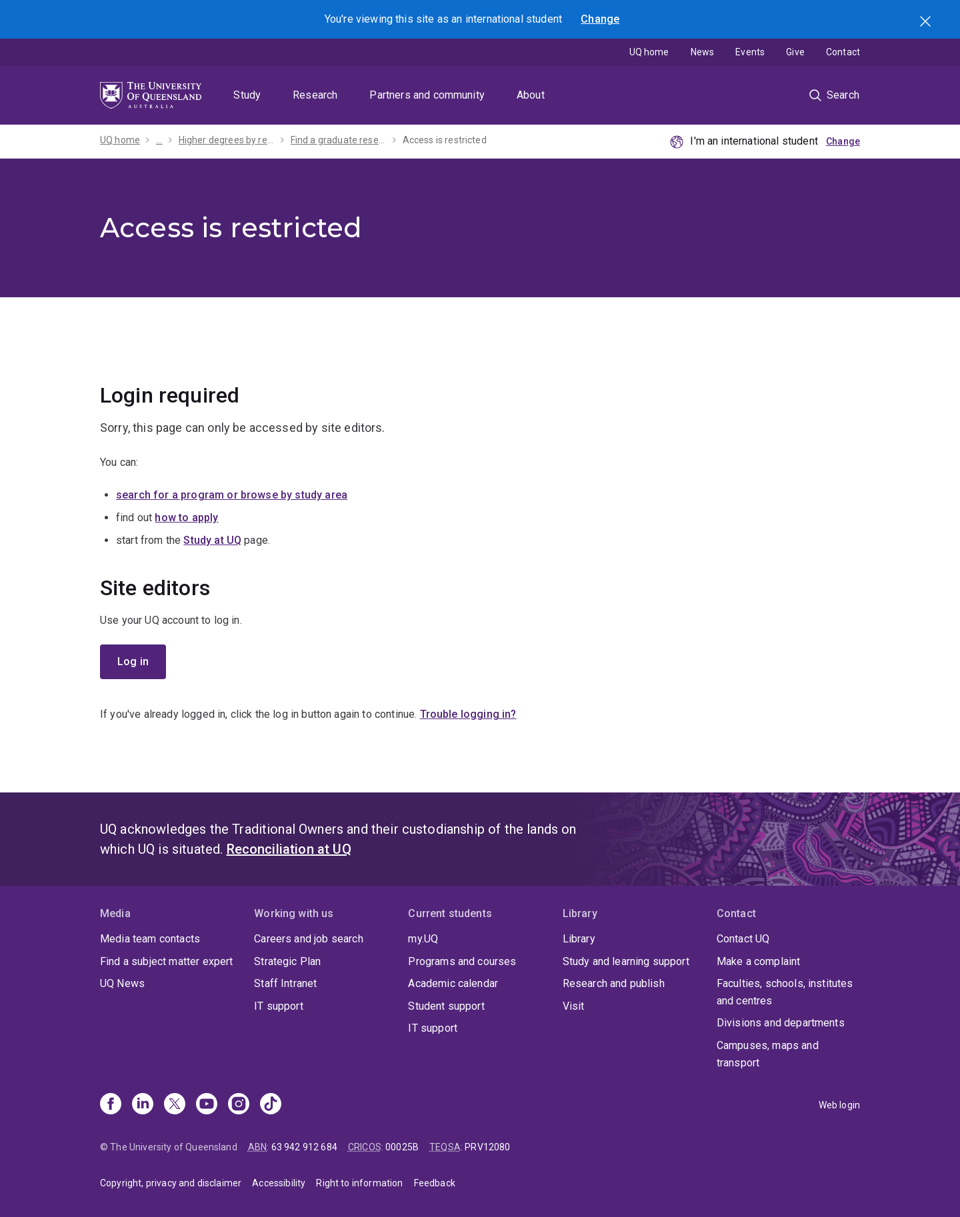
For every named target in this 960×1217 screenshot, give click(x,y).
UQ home (649, 52)
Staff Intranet (285, 983)
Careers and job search (308, 938)
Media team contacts (150, 938)
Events (750, 52)
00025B (402, 1147)
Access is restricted (445, 140)
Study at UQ (212, 540)
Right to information (359, 1183)
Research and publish (614, 983)
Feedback (434, 1183)
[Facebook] (110, 1105)
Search (926, 22)
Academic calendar (453, 983)
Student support (446, 1006)
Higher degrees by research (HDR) (227, 140)
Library (579, 938)
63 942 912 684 (304, 1147)
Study (247, 95)
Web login (839, 1105)
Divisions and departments (781, 1022)
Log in (133, 661)
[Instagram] (238, 1105)
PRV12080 (487, 1147)
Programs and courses (462, 961)
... (159, 140)
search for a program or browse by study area (231, 495)
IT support (278, 1006)
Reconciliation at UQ (289, 849)
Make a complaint (759, 961)
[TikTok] (270, 1105)
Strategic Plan (287, 961)
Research (315, 95)
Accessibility (278, 1183)
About (531, 95)
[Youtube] (206, 1105)
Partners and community (427, 95)
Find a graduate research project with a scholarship (339, 140)
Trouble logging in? (468, 714)
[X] (174, 1105)
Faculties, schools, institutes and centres (785, 992)
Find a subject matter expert (166, 961)
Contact (843, 52)
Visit (574, 1006)
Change (600, 19)
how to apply (186, 517)
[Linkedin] (142, 1105)
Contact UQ (743, 938)
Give (795, 52)
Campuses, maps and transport (768, 1054)
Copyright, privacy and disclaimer (170, 1183)
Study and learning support (626, 961)
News (703, 52)
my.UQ (423, 938)
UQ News (122, 983)
